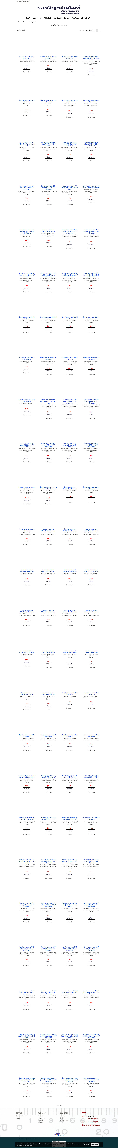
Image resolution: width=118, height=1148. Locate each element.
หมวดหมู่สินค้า (37, 18)
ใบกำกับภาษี (57, 18)
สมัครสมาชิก (26, 1)
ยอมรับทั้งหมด (94, 1144)
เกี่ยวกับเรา (75, 18)
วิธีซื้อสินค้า (47, 18)
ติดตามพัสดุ (41, 1116)
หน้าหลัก (27, 18)
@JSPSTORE (91, 1116)
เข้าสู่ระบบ (19, 1)
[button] (93, 18)
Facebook (63, 1116)
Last (61, 1105)
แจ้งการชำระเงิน (86, 18)
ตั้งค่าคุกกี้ (86, 1144)
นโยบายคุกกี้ (29, 1145)
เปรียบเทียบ (27, 72)
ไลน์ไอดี (62, 1118)
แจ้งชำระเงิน (41, 1118)
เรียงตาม (82, 30)
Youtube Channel (65, 1120)
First (57, 1105)
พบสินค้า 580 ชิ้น (21, 30)
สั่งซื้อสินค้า (26, 68)
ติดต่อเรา (66, 18)
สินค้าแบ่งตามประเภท (21, 1116)
